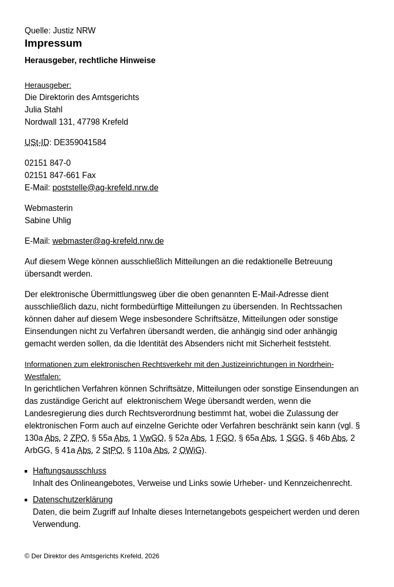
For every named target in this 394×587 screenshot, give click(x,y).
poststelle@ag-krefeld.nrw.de (105, 187)
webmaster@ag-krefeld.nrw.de (108, 241)
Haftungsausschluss (69, 470)
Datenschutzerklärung (73, 499)
